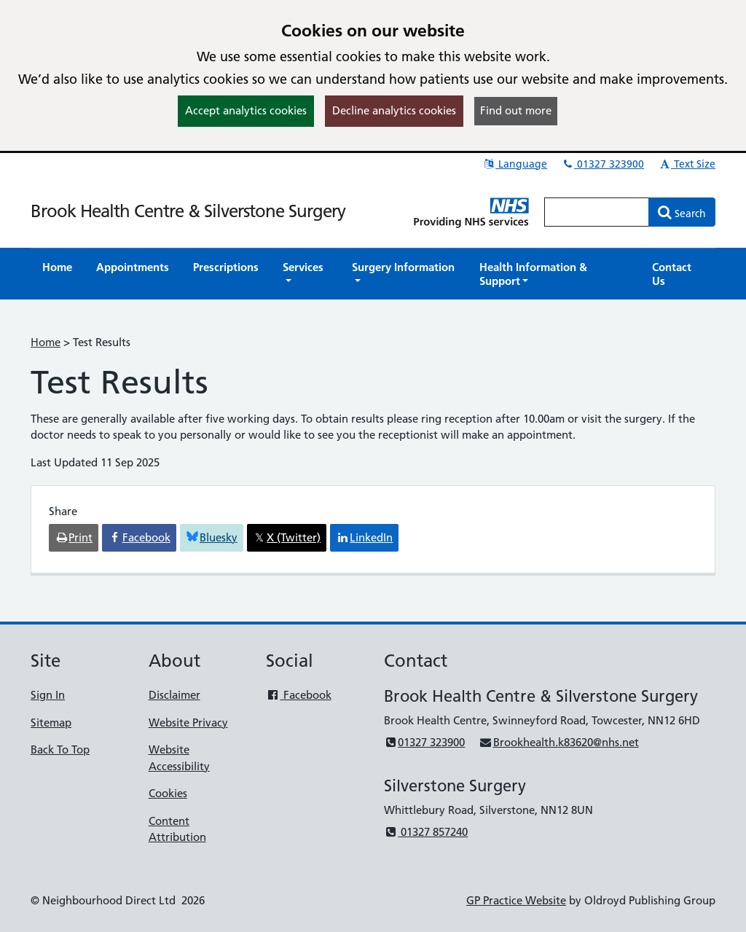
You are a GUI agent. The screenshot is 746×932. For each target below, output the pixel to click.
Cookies (168, 793)
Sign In (48, 695)
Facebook (298, 695)
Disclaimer (174, 695)
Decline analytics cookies (394, 110)
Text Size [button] (686, 164)
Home (45, 342)
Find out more (515, 110)
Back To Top (60, 749)
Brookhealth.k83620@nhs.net (558, 742)
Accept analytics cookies (246, 110)
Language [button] (514, 164)
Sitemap (51, 722)
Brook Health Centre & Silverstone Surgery (188, 211)
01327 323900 (602, 164)
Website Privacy (188, 722)
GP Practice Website (516, 900)
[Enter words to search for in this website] (596, 212)
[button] (305, 273)
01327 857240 (426, 832)
